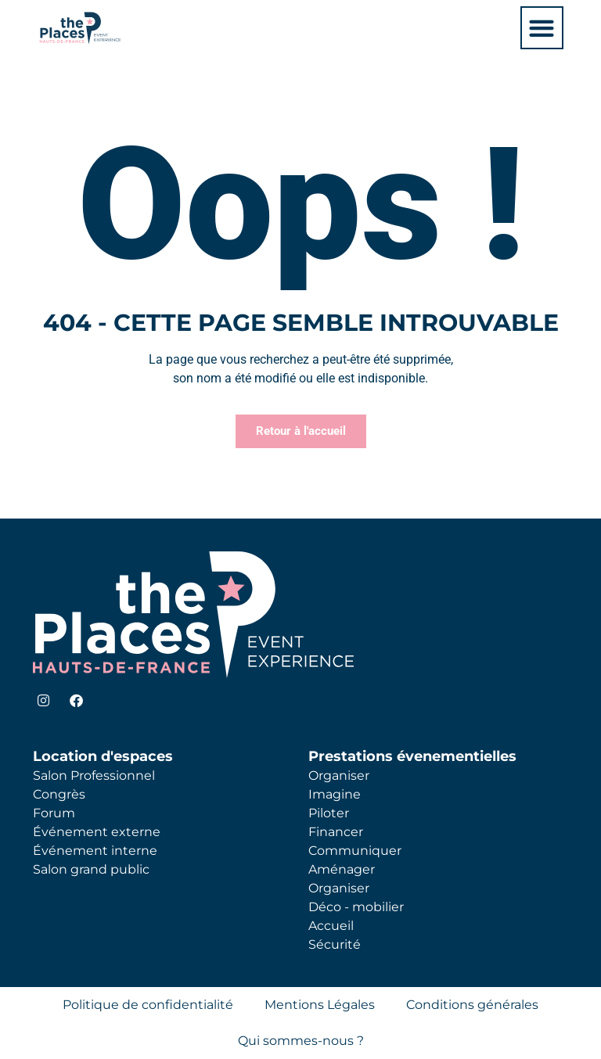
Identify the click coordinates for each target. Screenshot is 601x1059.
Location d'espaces (103, 756)
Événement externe (96, 831)
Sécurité (334, 944)
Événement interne (95, 850)
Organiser (338, 775)
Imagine (334, 794)
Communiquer (354, 850)
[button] (541, 27)
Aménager (341, 869)
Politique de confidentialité (148, 1004)
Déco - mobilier (356, 906)
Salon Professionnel (94, 775)
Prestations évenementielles (412, 756)
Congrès (59, 794)
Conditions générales (472, 1004)
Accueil (331, 925)
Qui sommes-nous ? (301, 1040)
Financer (335, 831)
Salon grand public (91, 869)
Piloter (328, 813)
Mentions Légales (320, 1004)
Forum (54, 813)
